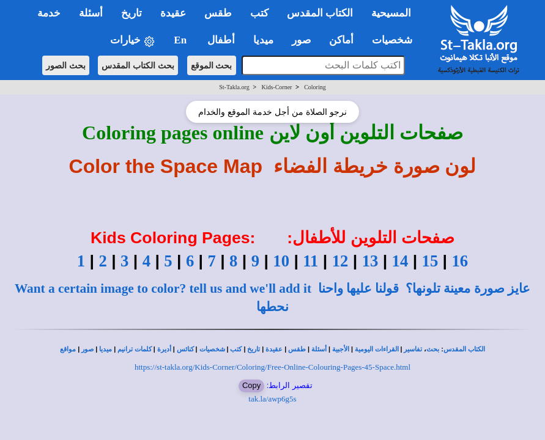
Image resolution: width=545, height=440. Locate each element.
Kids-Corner (276, 87)
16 (459, 261)
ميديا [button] (263, 40)
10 (281, 261)
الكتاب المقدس (464, 349)
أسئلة (319, 349)
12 (340, 261)
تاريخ (253, 349)
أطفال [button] (221, 40)
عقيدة (274, 349)
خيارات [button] (132, 40)
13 (370, 261)
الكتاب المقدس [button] (320, 13)
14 (400, 261)
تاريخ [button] (131, 13)
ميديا (105, 349)
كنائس (185, 349)
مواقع (68, 349)
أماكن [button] (341, 40)
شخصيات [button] (396, 40)
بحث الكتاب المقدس (138, 65)
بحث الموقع (211, 65)
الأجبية (340, 349)
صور (87, 349)
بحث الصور (66, 65)
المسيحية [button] (391, 13)
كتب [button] (259, 13)
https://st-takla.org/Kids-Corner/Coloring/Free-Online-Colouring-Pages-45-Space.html (272, 367)
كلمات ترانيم (134, 349)
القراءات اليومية (377, 349)
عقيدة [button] (173, 13)
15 (430, 261)
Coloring (315, 87)
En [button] (181, 40)
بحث (432, 349)
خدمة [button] (49, 13)
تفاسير (413, 349)
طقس (297, 349)
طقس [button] (218, 13)
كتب (236, 349)
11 (310, 261)
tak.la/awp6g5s (272, 398)
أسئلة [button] (91, 13)
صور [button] (301, 40)
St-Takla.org (234, 87)
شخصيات (212, 349)
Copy (251, 385)
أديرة (164, 349)
